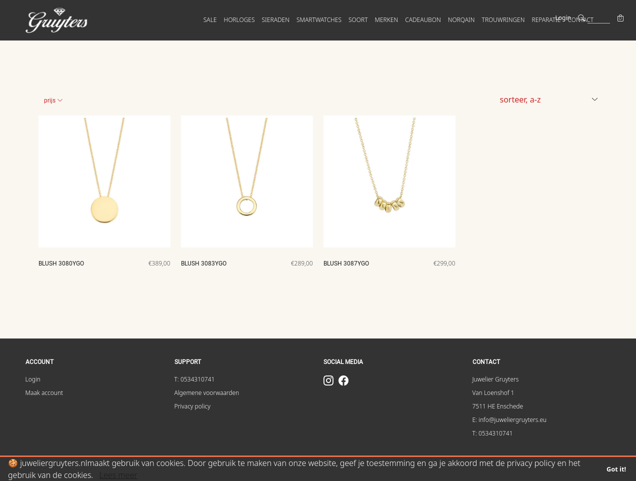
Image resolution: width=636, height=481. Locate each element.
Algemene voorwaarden (207, 392)
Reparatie (546, 20)
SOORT (358, 20)
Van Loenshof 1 (493, 392)
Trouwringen (503, 20)
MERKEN (386, 20)
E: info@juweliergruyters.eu (509, 420)
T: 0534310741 (194, 379)
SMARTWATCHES (319, 20)
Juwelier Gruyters (495, 379)
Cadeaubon (422, 20)
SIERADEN (276, 20)
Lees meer (119, 475)
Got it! (616, 469)
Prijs (53, 100)
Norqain (461, 20)
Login (563, 18)
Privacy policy (192, 406)
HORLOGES (239, 20)
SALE (210, 20)
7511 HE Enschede (498, 406)
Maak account (45, 392)
